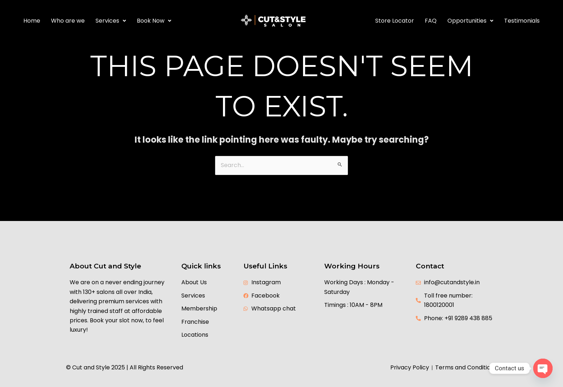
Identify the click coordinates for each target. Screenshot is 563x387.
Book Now (154, 21)
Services (111, 21)
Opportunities (470, 21)
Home (31, 21)
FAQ (431, 21)
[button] (110, 21)
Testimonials (522, 21)
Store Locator (394, 21)
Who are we (68, 21)
